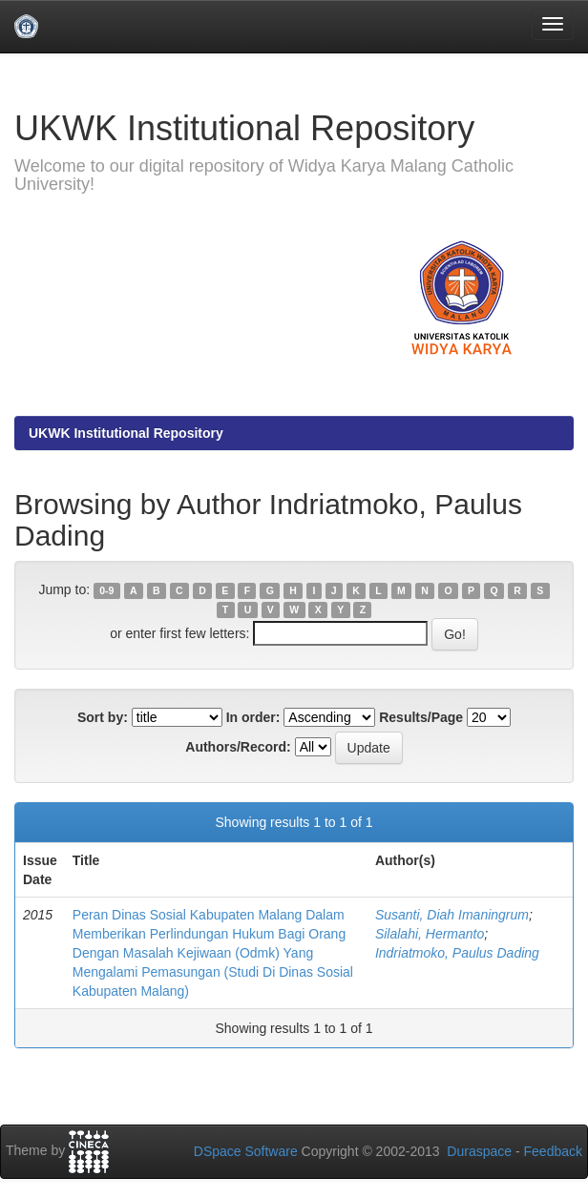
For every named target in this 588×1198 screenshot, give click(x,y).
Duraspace (479, 1151)
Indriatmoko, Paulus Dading (457, 952)
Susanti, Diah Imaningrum (452, 914)
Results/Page (421, 717)
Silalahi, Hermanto (429, 933)
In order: (253, 717)
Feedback (553, 1151)
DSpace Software (246, 1151)
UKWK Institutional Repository (126, 433)
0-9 (106, 590)
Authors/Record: (237, 746)
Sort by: (102, 717)
